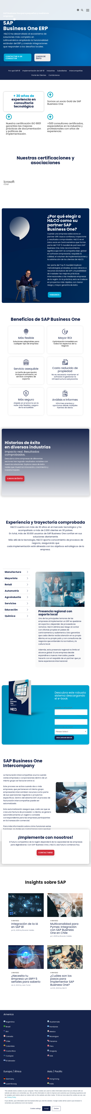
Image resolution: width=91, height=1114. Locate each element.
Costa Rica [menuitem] (10, 1047)
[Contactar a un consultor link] (17, 57)
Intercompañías (76, 71)
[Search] (82, 4)
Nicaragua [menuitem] (53, 1032)
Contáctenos (54, 75)
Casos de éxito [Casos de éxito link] (41, 57)
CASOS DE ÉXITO (15, 474)
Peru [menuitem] (50, 1042)
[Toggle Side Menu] (87, 4)
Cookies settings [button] (35, 1108)
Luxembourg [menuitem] (10, 1080)
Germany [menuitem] (9, 1075)
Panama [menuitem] (52, 1037)
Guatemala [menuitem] (53, 1018)
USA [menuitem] (50, 1052)
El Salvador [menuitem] (9, 1057)
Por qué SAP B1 (14, 71)
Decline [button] (56, 1108)
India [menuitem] (50, 1080)
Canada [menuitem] (8, 1032)
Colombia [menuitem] (9, 1042)
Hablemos (54, 291)
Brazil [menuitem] (7, 1022)
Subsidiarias (62, 71)
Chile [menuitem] (7, 1037)
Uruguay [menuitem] (52, 1047)
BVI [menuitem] (6, 1027)
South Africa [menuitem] (10, 1084)
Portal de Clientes (39, 75)
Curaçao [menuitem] (9, 1052)
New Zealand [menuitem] (54, 1084)
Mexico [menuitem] (51, 1027)
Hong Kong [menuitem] (53, 1075)
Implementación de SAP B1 (33, 71)
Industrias (51, 71)
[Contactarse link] (45, 849)
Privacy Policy (11, 1097)
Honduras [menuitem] (52, 1022)
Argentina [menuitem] (9, 1018)
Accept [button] (46, 1108)
